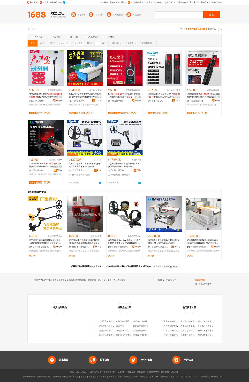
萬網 (172, 376)
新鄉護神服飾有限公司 (143, 330)
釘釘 (197, 376)
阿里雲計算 (145, 376)
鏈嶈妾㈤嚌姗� (92, 104)
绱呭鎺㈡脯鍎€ (36, 174)
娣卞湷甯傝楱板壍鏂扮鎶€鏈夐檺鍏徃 (38, 170)
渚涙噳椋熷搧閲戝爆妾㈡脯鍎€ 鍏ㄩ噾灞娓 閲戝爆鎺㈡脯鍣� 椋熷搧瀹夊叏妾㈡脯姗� (203, 241)
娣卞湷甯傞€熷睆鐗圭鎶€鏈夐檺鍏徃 (117, 101)
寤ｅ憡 (99, 97)
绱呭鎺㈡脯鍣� (194, 104)
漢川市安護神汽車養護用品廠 (111, 321)
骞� (59, 100)
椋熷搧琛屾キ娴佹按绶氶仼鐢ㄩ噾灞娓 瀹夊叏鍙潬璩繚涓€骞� (163, 241)
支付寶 (184, 376)
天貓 (90, 376)
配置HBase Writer (171, 321)
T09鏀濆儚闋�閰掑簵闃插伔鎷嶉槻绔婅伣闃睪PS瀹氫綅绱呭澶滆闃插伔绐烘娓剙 (203, 95)
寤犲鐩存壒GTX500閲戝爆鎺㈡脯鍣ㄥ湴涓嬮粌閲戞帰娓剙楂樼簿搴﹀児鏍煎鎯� (45, 241)
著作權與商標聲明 (107, 372)
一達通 (214, 376)
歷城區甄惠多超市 (205, 330)
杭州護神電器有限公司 (108, 330)
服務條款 (131, 372)
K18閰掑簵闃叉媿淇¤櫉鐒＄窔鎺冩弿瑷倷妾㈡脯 (124, 95)
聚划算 (97, 376)
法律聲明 (121, 372)
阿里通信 (164, 376)
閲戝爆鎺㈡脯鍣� (37, 104)
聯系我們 (165, 372)
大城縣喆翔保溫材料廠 (190, 321)
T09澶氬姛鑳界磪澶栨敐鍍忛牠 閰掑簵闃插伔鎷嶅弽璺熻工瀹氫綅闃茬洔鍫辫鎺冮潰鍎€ (164, 95)
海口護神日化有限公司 (143, 335)
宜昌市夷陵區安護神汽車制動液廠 (130, 321)
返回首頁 (157, 266)
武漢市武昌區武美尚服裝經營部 (194, 335)
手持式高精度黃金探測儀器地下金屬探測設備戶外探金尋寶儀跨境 (124, 165)
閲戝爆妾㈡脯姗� (155, 251)
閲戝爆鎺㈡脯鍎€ (52, 104)
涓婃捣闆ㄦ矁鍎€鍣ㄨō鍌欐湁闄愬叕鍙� (38, 101)
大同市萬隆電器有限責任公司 (176, 326)
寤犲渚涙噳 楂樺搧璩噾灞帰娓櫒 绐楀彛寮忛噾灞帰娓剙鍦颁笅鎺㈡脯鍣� (84, 241)
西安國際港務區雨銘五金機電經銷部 (213, 335)
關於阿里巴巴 (153, 372)
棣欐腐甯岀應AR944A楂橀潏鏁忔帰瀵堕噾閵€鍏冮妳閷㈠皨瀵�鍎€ (45, 95)
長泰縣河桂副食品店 (206, 326)
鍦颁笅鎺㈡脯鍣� (53, 251)
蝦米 (136, 376)
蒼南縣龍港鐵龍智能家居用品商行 (195, 326)
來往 (191, 376)
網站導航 (175, 372)
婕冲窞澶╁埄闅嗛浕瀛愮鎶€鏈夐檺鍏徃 (42, 247)
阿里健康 (205, 376)
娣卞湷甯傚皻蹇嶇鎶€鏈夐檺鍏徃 (157, 101)
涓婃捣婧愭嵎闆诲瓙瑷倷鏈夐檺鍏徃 (78, 101)
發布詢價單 (200, 280)
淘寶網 (83, 376)
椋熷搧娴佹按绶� (172, 251)
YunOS (155, 376)
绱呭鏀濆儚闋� (209, 104)
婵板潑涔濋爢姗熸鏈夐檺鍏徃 (81, 247)
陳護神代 (120, 326)
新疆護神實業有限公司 (108, 335)
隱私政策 (141, 372)
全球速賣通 (74, 376)
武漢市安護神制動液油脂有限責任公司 (149, 321)
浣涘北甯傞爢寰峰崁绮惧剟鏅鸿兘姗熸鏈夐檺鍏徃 (160, 247)
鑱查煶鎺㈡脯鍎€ (50, 174)
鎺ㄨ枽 (59, 97)
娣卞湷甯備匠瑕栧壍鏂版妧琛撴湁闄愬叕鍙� (196, 101)
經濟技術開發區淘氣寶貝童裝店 (211, 321)
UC (177, 376)
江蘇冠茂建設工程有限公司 (175, 335)
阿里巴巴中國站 (60, 376)
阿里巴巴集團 (29, 376)
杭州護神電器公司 (141, 326)
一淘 (104, 376)
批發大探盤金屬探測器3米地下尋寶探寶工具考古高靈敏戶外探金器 (85, 165)
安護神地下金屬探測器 (176, 280)
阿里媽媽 (128, 376)
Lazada (222, 376)
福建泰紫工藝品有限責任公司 (193, 330)
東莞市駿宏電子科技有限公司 (78, 170)
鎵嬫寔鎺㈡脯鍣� (132, 251)
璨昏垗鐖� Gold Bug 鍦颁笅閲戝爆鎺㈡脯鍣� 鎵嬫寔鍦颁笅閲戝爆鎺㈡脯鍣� (124, 241)
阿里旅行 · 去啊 (115, 376)
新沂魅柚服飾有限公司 (173, 330)
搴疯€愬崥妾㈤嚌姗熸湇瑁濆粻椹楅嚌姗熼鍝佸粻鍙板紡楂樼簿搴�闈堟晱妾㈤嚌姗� (85, 95)
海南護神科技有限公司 (126, 330)
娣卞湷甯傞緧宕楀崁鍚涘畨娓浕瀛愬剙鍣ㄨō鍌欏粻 (120, 247)
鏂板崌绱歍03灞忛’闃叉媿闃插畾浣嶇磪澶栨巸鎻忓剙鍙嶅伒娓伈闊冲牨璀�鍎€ (45, 165)
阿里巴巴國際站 (44, 376)
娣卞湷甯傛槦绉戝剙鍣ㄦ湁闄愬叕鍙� (199, 247)
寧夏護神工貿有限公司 (126, 335)
